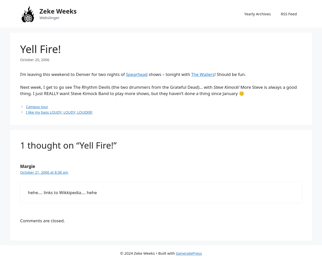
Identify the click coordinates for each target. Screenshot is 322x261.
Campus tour (37, 106)
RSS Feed (289, 13)
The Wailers (203, 74)
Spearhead (137, 74)
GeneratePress (189, 253)
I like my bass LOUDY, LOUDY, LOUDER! (59, 112)
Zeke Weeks (58, 11)
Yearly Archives (257, 13)
